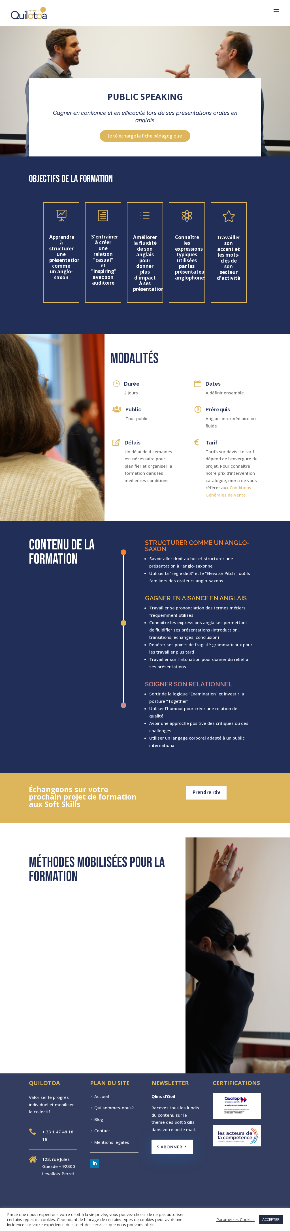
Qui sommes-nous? (114, 1107)
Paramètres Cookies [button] (235, 1219)
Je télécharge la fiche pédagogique (145, 136)
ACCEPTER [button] (271, 1219)
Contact (102, 1130)
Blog (98, 1119)
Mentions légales (111, 1142)
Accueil (101, 1096)
